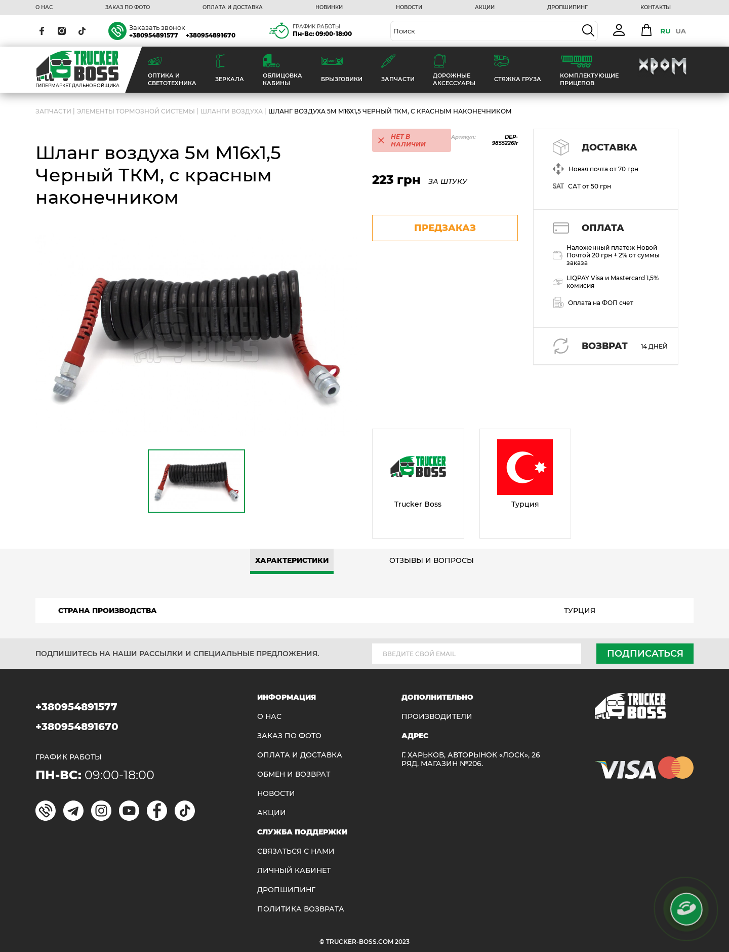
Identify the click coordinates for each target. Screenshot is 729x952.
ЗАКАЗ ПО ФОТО (127, 8)
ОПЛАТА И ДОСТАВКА (232, 8)
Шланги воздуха (231, 111)
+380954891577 (153, 35)
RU (665, 31)
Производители (436, 716)
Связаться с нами (296, 851)
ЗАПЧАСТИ (53, 111)
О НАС (44, 8)
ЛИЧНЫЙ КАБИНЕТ (294, 870)
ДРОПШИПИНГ (567, 8)
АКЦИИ (485, 8)
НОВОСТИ (409, 8)
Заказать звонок (157, 27)
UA (680, 31)
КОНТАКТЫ (655, 8)
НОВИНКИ (329, 8)
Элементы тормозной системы (136, 111)
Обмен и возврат (293, 774)
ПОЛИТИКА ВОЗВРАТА (300, 909)
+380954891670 (210, 35)
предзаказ (445, 228)
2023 (402, 941)
